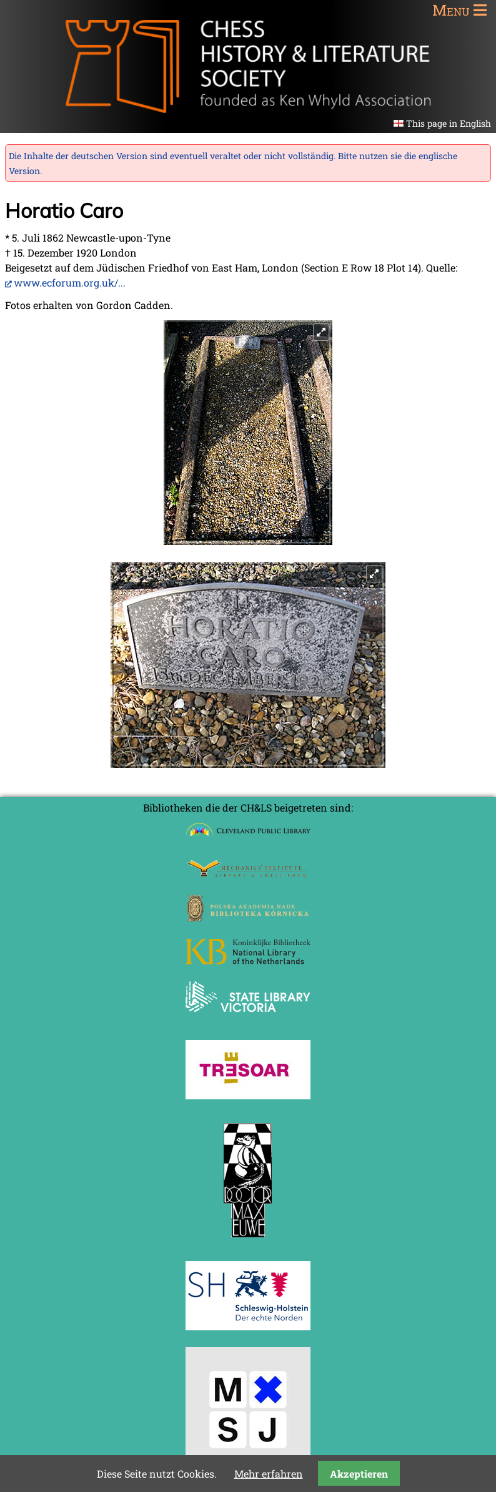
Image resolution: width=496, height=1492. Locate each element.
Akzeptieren (359, 1473)
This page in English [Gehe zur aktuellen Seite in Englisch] (448, 123)
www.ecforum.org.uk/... (70, 282)
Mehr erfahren (268, 1473)
